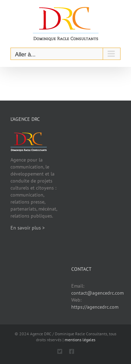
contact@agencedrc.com (97, 293)
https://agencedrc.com (94, 307)
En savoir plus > (27, 228)
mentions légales (80, 339)
